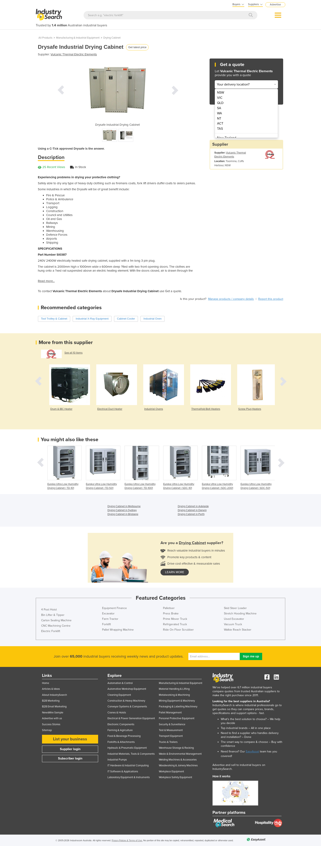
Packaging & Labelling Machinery (178, 706)
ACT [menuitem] (220, 123)
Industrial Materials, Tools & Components (131, 754)
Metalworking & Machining (174, 695)
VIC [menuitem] (219, 98)
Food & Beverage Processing (124, 736)
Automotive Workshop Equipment (126, 689)
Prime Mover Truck (175, 619)
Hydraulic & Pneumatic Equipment (127, 748)
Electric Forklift (50, 631)
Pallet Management (170, 712)
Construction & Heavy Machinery (126, 700)
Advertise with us (52, 718)
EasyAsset (252, 751)
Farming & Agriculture (120, 730)
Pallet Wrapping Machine (118, 629)
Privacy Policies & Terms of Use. (127, 840)
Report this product (270, 299)
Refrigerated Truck (175, 624)
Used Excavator (234, 619)
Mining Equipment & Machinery (177, 700)
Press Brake (171, 613)
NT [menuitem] (219, 118)
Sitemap (47, 730)
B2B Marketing (50, 700)
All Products (45, 37)
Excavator (108, 613)
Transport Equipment (171, 736)
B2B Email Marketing (54, 706)
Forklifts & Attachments (121, 742)
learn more (174, 572)
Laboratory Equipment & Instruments (128, 777)
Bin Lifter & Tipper (52, 615)
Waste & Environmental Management (180, 754)
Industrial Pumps (117, 759)
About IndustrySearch (54, 695)
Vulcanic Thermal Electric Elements (74, 54)
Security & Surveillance (172, 724)
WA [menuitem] (219, 113)
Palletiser (169, 608)
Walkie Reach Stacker (237, 629)
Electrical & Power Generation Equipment (131, 718)
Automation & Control (120, 683)
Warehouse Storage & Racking (176, 748)
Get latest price (137, 47)
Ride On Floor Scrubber (178, 629)
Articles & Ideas (51, 689)
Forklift (106, 624)
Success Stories (51, 724)
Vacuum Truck (233, 624)
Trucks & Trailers (168, 742)
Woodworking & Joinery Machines (178, 765)
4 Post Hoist (49, 609)
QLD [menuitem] (220, 103)
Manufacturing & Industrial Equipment (78, 37)
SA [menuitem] (219, 108)
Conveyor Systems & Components (127, 706)
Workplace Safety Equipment (175, 777)
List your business (70, 739)
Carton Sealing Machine (56, 620)
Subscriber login (70, 758)
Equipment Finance (114, 608)
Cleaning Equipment (119, 695)
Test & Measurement (171, 730)
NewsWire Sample (52, 712)
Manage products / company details (231, 299)
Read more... (46, 281)
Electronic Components (120, 724)
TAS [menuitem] (220, 129)
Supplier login (70, 749)
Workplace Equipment (171, 771)
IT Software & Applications (122, 771)
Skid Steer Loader (235, 608)
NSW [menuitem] (220, 92)
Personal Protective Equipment (176, 718)
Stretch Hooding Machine (240, 613)
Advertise (275, 4)
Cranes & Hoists (116, 712)
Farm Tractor (110, 619)
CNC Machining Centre (55, 625)
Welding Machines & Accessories (178, 759)
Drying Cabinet (112, 37)
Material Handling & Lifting (174, 689)
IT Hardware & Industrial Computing (128, 765)
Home (45, 683)
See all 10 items (73, 352)
